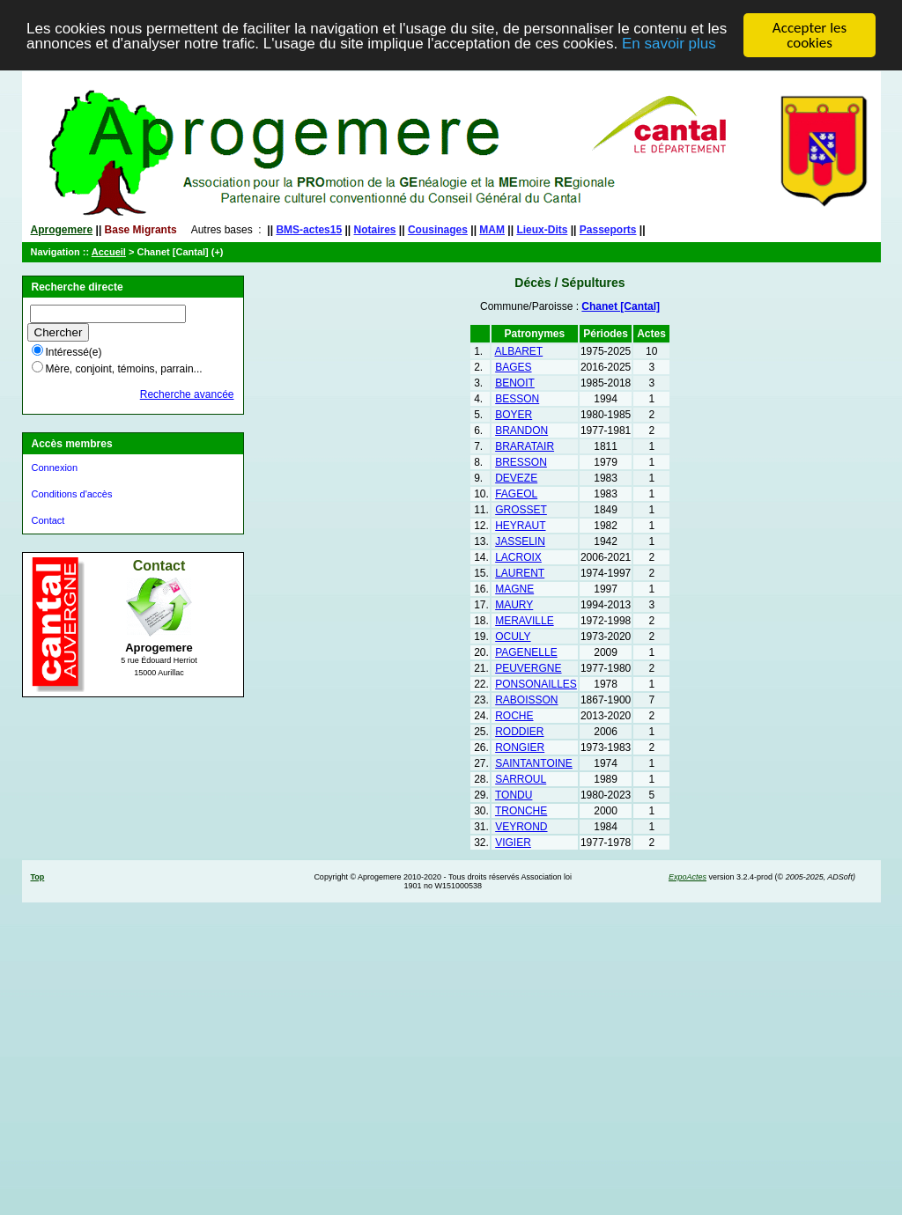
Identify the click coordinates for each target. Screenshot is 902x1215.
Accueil (109, 252)
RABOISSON (526, 700)
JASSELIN (520, 541)
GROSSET (521, 510)
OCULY (512, 636)
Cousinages (438, 230)
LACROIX (518, 557)
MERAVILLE (524, 621)
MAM (492, 230)
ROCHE (514, 716)
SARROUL (520, 779)
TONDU (513, 795)
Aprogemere (62, 230)
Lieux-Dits (541, 230)
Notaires (375, 230)
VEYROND (521, 827)
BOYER (513, 415)
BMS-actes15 (309, 230)
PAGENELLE (526, 652)
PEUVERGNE (528, 668)
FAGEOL (516, 494)
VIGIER (513, 842)
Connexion (55, 467)
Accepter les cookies (810, 35)
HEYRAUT (520, 525)
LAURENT (519, 573)
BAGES (513, 367)
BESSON (517, 399)
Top (38, 877)
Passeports (608, 230)
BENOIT (515, 383)
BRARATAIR (524, 446)
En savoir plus (669, 43)
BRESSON (521, 462)
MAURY (514, 605)
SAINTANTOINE (534, 763)
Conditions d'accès (72, 494)
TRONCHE (521, 811)
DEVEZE (516, 478)
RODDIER (519, 731)
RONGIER (519, 747)
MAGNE (514, 589)
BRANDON (521, 430)
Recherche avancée (187, 394)
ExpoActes (687, 877)
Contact (48, 520)
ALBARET (519, 351)
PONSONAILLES (536, 684)
